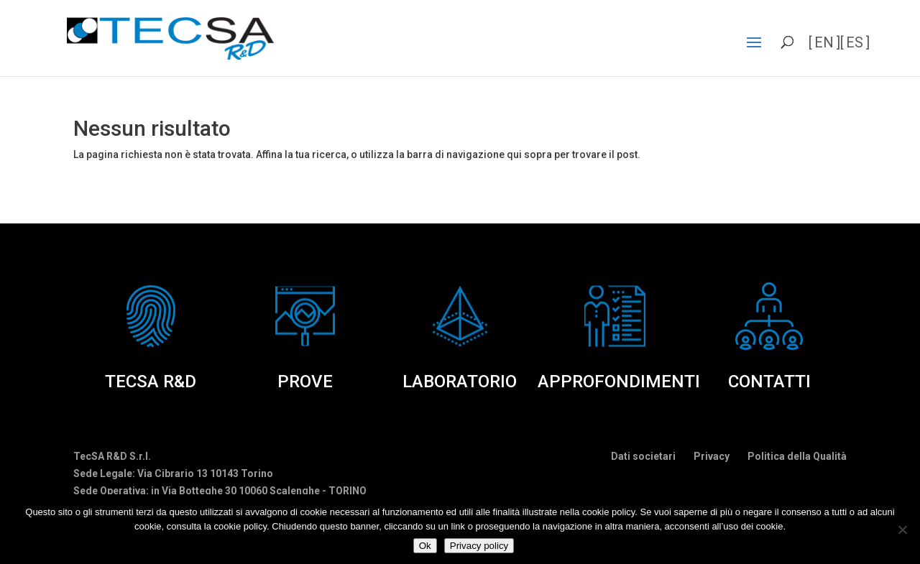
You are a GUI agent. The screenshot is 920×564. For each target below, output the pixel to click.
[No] (902, 529)
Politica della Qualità (797, 456)
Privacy (712, 456)
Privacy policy (479, 545)
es (854, 42)
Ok (425, 545)
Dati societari (643, 456)
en (824, 42)
